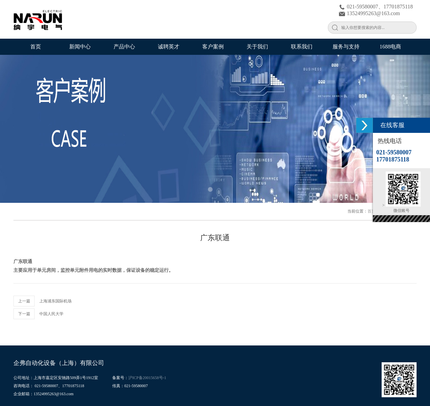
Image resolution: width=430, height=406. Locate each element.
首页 (35, 46)
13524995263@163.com (369, 13)
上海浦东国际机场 (55, 301)
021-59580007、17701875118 (376, 6)
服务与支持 (346, 46)
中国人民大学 (51, 313)
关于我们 (257, 46)
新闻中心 (80, 46)
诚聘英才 (168, 46)
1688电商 (390, 46)
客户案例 (213, 46)
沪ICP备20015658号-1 (147, 377)
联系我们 (301, 46)
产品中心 (124, 46)
